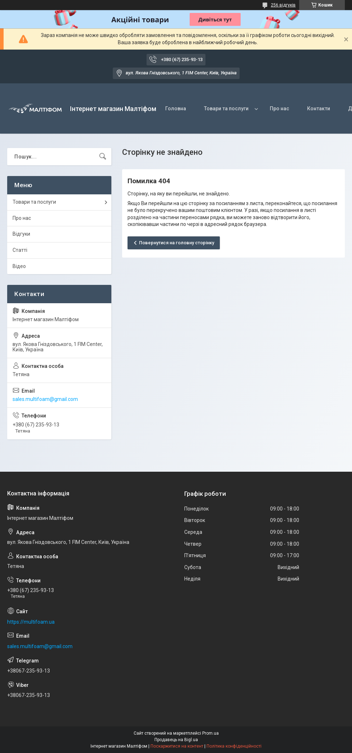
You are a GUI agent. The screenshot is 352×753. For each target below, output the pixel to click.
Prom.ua (210, 733)
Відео (19, 266)
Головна (175, 108)
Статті (20, 250)
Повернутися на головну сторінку (176, 242)
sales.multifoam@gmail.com (45, 399)
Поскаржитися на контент (176, 746)
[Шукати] (102, 156)
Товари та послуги (226, 108)
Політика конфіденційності (234, 746)
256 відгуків (283, 5)
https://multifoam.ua (31, 622)
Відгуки (21, 234)
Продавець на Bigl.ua (176, 739)
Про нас (279, 108)
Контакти (318, 108)
